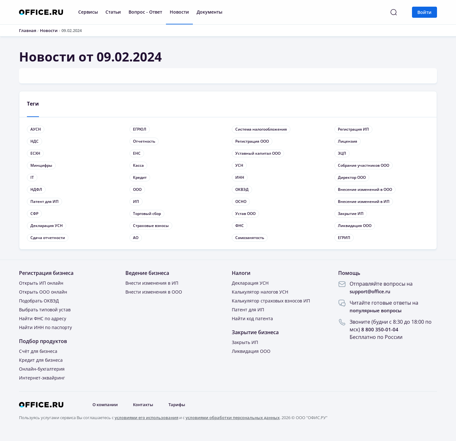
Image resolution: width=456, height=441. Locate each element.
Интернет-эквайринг (42, 378)
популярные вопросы (377, 310)
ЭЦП (342, 153)
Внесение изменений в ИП (364, 201)
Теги (33, 103)
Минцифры (41, 165)
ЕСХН (35, 153)
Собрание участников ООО (363, 165)
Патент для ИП (44, 201)
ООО (137, 189)
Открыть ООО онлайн (43, 292)
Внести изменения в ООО (153, 292)
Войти (424, 12)
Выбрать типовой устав (45, 310)
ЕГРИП (344, 238)
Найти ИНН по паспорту (45, 328)
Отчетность (144, 141)
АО (135, 238)
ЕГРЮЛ (139, 129)
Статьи (113, 12)
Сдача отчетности (47, 238)
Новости (179, 12)
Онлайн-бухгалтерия (42, 369)
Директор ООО (352, 177)
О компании (107, 405)
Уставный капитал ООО (258, 153)
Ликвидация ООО (354, 226)
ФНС (239, 226)
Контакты (147, 405)
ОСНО (240, 201)
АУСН (35, 129)
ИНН (239, 177)
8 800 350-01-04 (379, 329)
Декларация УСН (46, 226)
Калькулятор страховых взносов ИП (271, 301)
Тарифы (182, 405)
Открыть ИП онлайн (41, 283)
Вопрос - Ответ (145, 12)
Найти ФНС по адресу (42, 319)
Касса (138, 165)
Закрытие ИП (351, 214)
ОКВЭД (242, 189)
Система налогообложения (261, 129)
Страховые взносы (151, 226)
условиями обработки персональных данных (233, 418)
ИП (136, 201)
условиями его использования (146, 418)
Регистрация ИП (353, 129)
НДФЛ (36, 189)
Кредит (140, 177)
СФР (34, 214)
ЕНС (137, 153)
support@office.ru (372, 291)
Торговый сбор (147, 214)
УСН (239, 165)
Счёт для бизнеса (38, 351)
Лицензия (347, 141)
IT (32, 177)
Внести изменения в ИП (151, 283)
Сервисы (88, 12)
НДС (34, 141)
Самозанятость (249, 238)
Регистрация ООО (252, 141)
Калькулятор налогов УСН (260, 292)
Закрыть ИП (245, 343)
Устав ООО (245, 214)
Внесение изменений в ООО (365, 189)
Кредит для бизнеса (41, 360)
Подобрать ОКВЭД (39, 301)
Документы (209, 12)
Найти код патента (252, 319)
